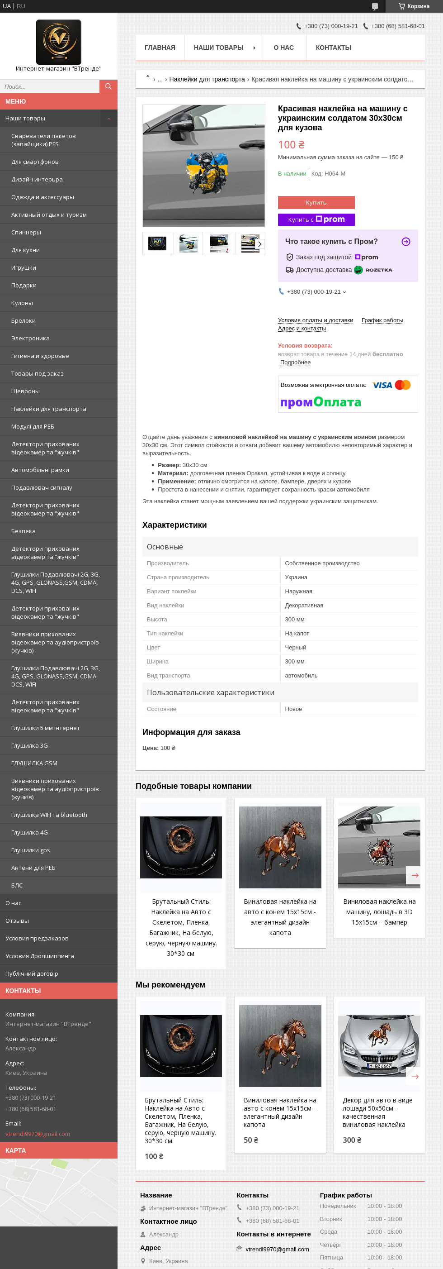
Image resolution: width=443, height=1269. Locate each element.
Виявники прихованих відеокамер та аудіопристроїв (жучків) (55, 642)
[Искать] (108, 86)
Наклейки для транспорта (48, 409)
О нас (13, 903)
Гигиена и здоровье (40, 356)
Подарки (24, 285)
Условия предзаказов (37, 938)
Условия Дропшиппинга (39, 956)
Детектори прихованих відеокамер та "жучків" (45, 448)
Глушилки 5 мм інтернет (45, 728)
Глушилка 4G (29, 832)
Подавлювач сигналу (41, 487)
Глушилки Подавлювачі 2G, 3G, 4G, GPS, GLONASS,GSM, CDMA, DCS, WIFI (55, 582)
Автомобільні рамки (40, 470)
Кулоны (22, 303)
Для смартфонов (35, 161)
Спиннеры (26, 232)
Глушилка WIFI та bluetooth (49, 815)
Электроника (30, 338)
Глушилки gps (30, 850)
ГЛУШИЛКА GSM (34, 763)
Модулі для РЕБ (32, 426)
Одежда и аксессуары (42, 197)
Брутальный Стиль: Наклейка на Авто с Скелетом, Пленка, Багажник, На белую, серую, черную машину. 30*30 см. (180, 1120)
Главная (160, 47)
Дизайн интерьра (37, 179)
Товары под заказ (37, 373)
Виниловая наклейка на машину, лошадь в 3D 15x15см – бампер (379, 911)
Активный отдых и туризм (49, 214)
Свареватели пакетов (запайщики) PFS (43, 140)
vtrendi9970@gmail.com (37, 1134)
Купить (316, 202)
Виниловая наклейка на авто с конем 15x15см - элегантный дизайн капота (280, 1112)
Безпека (23, 531)
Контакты (333, 47)
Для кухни (25, 250)
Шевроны (25, 391)
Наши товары (25, 118)
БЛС (17, 885)
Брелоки (23, 320)
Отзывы (17, 920)
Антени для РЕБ (33, 867)
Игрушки (23, 267)
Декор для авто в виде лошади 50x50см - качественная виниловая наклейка (378, 1112)
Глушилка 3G (29, 745)
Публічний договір (31, 973)
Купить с (316, 219)
